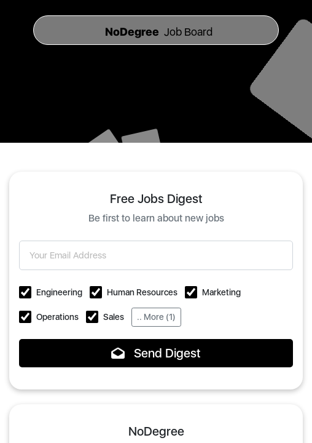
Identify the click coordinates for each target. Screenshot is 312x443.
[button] (25, 292)
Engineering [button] (59, 292)
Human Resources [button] (142, 292)
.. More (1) (156, 317)
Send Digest (156, 353)
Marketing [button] (221, 292)
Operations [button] (57, 317)
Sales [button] (113, 317)
